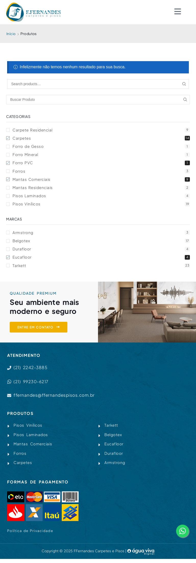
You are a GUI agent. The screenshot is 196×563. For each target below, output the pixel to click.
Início (11, 33)
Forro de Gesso (101, 147)
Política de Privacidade (30, 535)
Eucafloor (101, 259)
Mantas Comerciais (101, 180)
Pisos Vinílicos (101, 206)
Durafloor (101, 251)
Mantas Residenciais (101, 189)
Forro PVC (101, 163)
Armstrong (101, 234)
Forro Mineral (101, 155)
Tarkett (101, 268)
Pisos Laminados (101, 197)
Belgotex (101, 242)
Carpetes (101, 138)
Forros (101, 172)
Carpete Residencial (101, 130)
